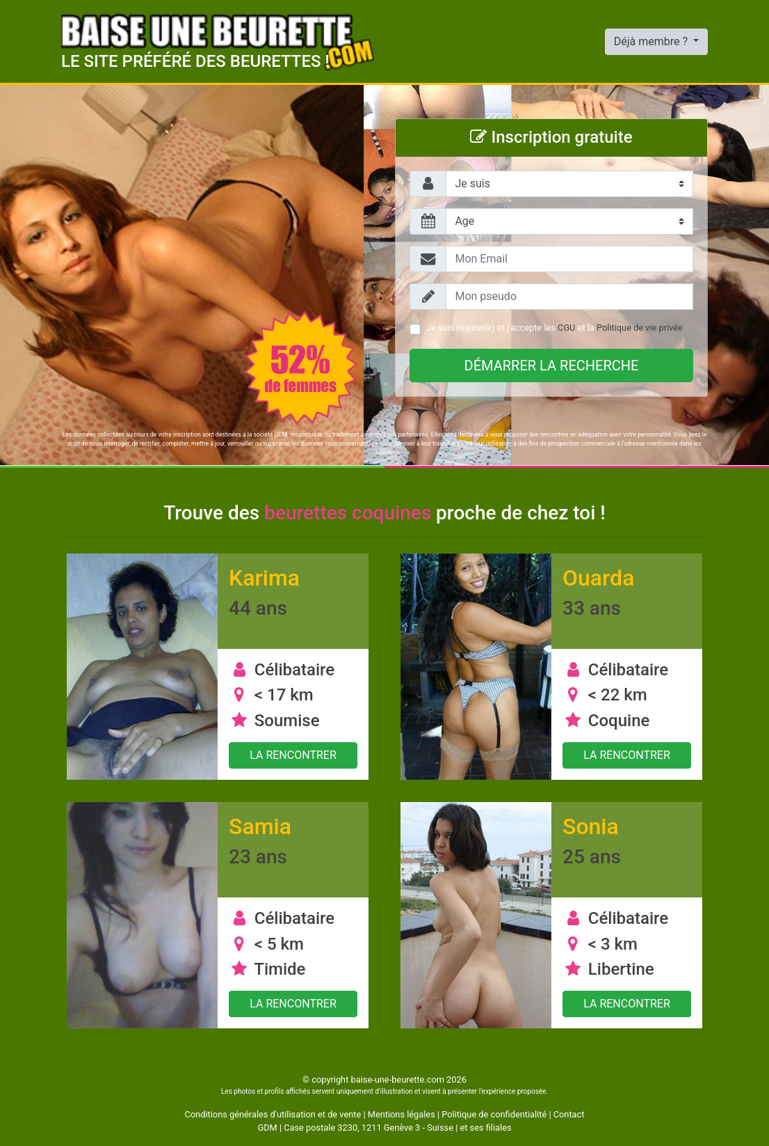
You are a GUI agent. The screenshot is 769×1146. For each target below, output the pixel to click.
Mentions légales (401, 1114)
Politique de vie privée (640, 327)
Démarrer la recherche (551, 365)
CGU (566, 327)
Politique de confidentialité (494, 1114)
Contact (569, 1114)
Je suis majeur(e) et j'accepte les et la (554, 327)
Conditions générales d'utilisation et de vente (273, 1114)
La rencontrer (293, 755)
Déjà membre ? (652, 41)
